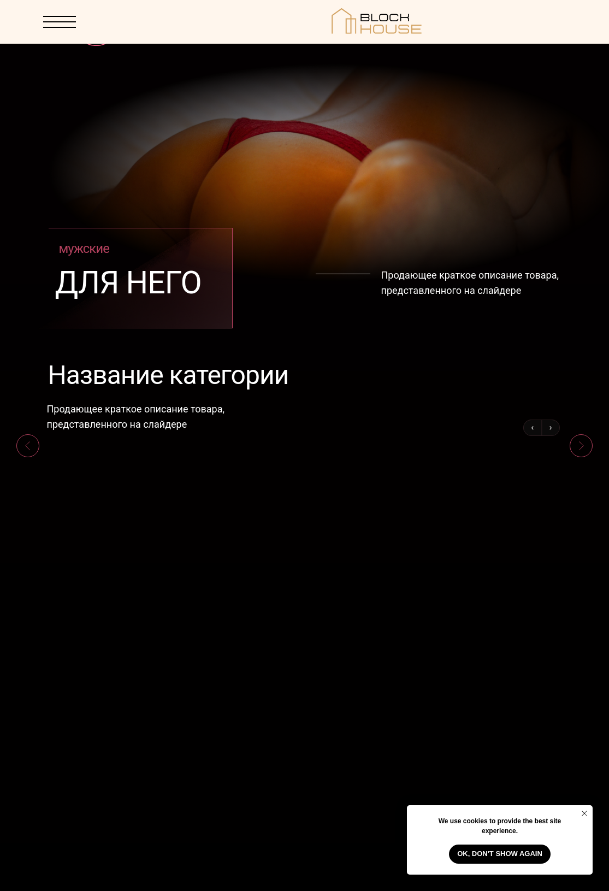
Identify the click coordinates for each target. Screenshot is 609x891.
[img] (539, 22)
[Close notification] (584, 813)
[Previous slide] (27, 445)
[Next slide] (581, 445)
